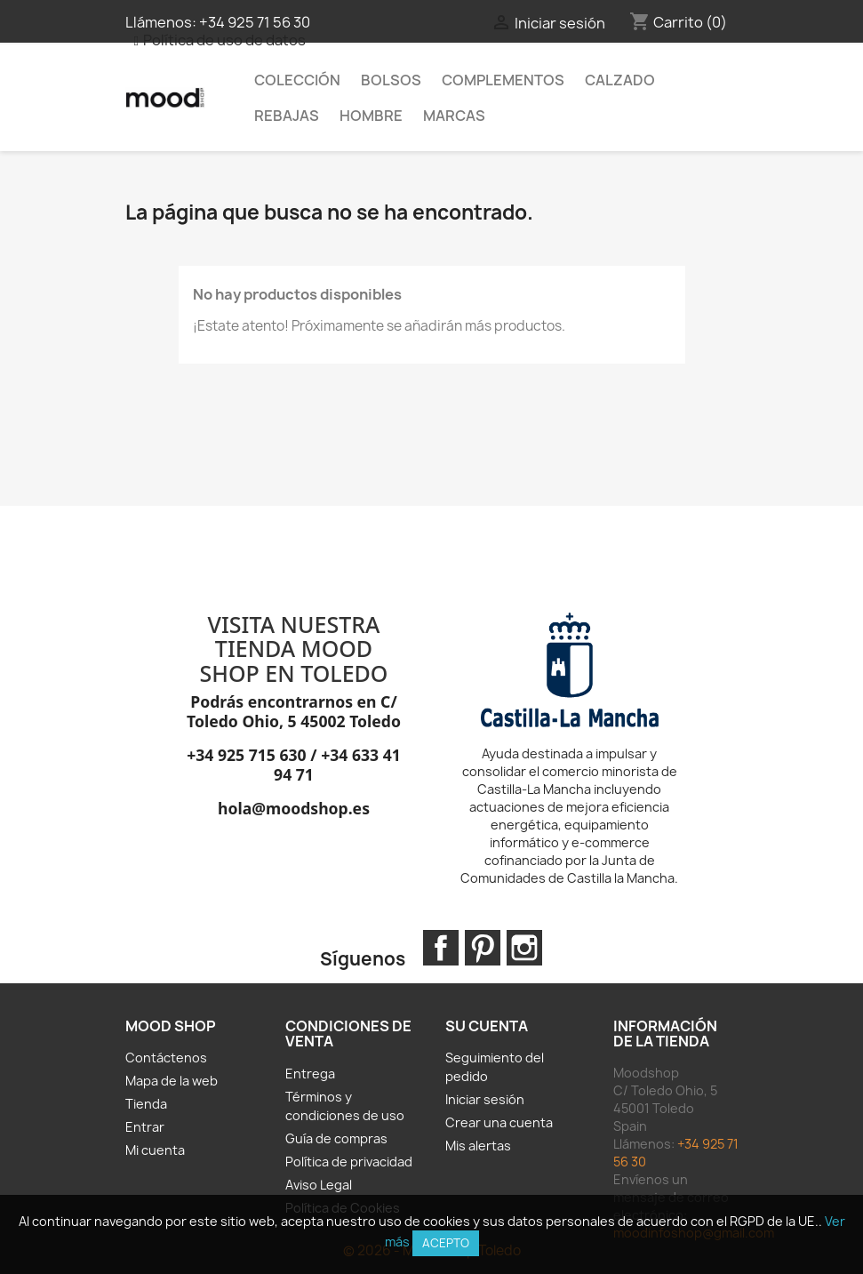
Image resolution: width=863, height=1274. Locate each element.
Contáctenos (166, 1057)
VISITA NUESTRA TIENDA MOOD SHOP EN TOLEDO (294, 648)
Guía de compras (336, 1138)
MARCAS (454, 115)
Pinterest (482, 948)
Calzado (620, 80)
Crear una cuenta (499, 1122)
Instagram (524, 948)
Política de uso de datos (224, 40)
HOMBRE (371, 115)
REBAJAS (286, 115)
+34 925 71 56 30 (254, 22)
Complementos (503, 80)
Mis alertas (478, 1145)
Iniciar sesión (484, 1099)
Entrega (310, 1073)
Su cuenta (486, 1026)
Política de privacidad (348, 1161)
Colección (297, 80)
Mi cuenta (155, 1150)
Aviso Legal (318, 1184)
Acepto (445, 1243)
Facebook (441, 948)
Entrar (144, 1126)
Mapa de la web (171, 1080)
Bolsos (391, 80)
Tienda (146, 1103)
